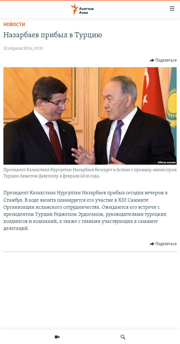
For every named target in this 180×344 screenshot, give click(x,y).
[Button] (163, 60)
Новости (14, 24)
